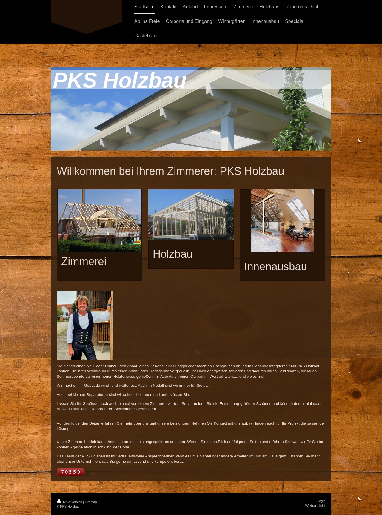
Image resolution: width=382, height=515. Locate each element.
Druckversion (70, 502)
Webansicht (315, 505)
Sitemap (91, 502)
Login (321, 501)
